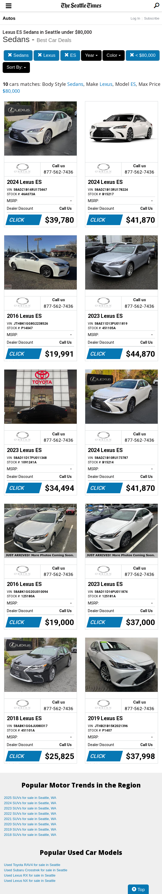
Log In (135, 18)
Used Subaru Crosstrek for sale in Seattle (35, 870)
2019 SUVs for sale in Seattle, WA (30, 829)
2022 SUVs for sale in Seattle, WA (30, 814)
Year (91, 55)
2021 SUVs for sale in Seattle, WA (30, 819)
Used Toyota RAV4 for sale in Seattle (32, 865)
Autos (9, 18)
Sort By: (16, 67)
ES (70, 55)
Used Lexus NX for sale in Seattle (29, 881)
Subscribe (151, 18)
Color (113, 55)
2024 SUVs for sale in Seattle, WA (30, 803)
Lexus (46, 55)
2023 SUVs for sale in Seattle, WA (30, 808)
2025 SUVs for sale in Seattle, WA (30, 798)
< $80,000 (143, 55)
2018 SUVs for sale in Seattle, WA (30, 835)
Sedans (18, 55)
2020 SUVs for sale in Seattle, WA (30, 824)
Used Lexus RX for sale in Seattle (29, 875)
